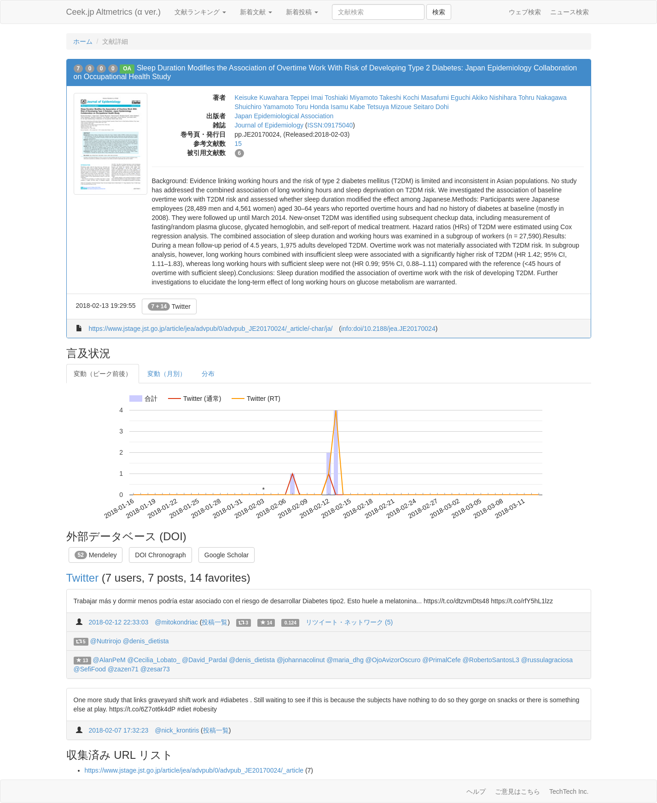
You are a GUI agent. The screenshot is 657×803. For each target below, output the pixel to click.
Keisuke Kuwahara (262, 97)
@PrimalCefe (441, 660)
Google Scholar (226, 555)
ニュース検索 (569, 12)
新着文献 (256, 12)
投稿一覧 (214, 622)
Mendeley (96, 555)
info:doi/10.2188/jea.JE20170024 (388, 328)
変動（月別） (166, 373)
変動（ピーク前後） (103, 373)
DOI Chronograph (160, 555)
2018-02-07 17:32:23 (118, 730)
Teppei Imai (306, 97)
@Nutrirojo (105, 641)
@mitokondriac (176, 622)
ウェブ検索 (525, 12)
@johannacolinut (301, 660)
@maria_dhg (344, 660)
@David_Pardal (204, 660)
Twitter (169, 306)
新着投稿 (302, 12)
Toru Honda (312, 106)
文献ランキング (200, 12)
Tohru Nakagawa (542, 97)
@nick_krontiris (177, 730)
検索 (438, 12)
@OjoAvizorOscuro (393, 660)
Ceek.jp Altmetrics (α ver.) (113, 12)
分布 (208, 373)
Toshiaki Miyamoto (351, 97)
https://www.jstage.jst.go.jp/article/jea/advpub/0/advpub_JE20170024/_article (194, 770)
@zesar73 (155, 669)
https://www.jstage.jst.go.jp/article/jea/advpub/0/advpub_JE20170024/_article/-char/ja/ (210, 328)
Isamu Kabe (348, 106)
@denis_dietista (146, 641)
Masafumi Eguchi (445, 97)
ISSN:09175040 (330, 125)
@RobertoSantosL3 (491, 660)
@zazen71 (123, 669)
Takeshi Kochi (399, 97)
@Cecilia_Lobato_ (154, 660)
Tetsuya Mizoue (388, 106)
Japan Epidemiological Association (284, 116)
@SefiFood (90, 669)
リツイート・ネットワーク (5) (349, 622)
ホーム (83, 41)
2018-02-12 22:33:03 (118, 622)
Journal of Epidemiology (269, 125)
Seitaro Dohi (431, 106)
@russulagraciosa (547, 660)
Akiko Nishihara (494, 97)
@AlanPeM (109, 660)
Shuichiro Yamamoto (264, 106)
